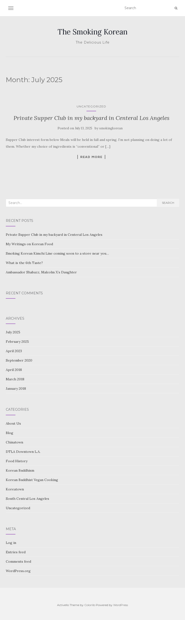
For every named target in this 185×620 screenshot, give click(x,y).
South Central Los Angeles (27, 498)
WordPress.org (18, 571)
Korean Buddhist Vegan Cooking (32, 480)
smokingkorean (111, 128)
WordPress (120, 605)
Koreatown (15, 489)
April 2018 (14, 370)
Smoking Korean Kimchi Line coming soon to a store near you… (57, 253)
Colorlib (89, 605)
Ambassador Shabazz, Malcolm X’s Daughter (41, 272)
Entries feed (16, 552)
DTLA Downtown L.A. (23, 451)
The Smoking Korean (92, 31)
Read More (91, 157)
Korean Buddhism (20, 470)
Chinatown (14, 442)
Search (168, 202)
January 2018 (16, 388)
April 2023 (14, 351)
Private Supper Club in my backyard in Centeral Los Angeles (91, 118)
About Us (13, 423)
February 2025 (17, 341)
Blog (9, 433)
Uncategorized (91, 106)
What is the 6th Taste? (24, 263)
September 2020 (19, 360)
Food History (16, 461)
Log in (11, 543)
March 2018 (15, 379)
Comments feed (18, 561)
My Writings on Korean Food (29, 244)
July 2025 (13, 332)
